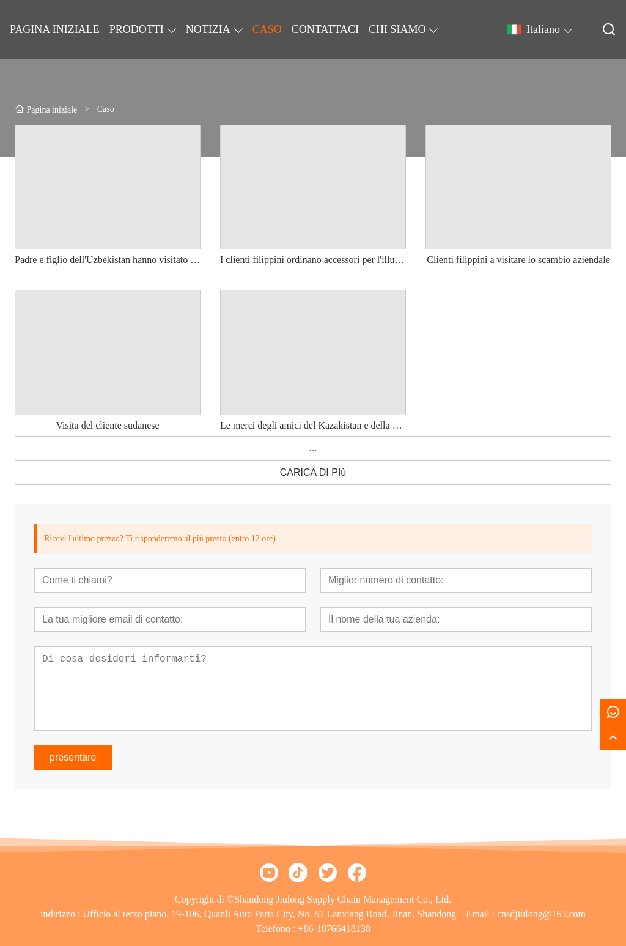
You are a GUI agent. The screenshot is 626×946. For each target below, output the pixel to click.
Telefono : (277, 928)
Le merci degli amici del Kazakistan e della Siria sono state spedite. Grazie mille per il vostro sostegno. (313, 425)
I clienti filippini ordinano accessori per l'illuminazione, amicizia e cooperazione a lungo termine (313, 259)
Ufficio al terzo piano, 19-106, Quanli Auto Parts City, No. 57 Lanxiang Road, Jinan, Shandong (269, 914)
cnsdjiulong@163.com (541, 914)
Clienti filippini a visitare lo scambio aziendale (518, 259)
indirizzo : (61, 914)
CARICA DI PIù (313, 472)
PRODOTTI (136, 29)
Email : (481, 914)
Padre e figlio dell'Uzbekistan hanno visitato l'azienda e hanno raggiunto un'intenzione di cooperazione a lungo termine (108, 259)
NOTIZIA (208, 29)
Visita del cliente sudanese (107, 425)
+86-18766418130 (334, 928)
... (313, 448)
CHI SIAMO (397, 29)
